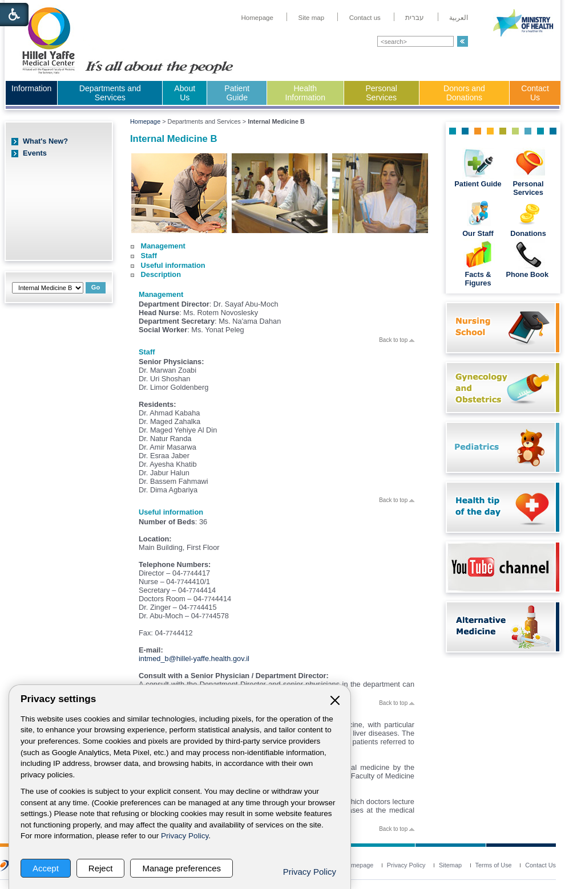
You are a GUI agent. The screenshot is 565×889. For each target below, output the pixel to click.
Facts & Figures (478, 278)
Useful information (173, 265)
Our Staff (478, 233)
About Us (184, 93)
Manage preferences (181, 868)
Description (161, 274)
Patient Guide (236, 93)
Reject (100, 868)
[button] (462, 41)
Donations (528, 233)
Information (31, 88)
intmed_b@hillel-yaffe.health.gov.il (194, 658)
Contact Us (535, 93)
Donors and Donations (464, 93)
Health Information (305, 93)
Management (163, 246)
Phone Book (528, 274)
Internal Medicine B (173, 138)
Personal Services (381, 93)
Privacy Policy (184, 835)
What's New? (45, 141)
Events (35, 153)
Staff (149, 255)
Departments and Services (110, 93)
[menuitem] (257, 18)
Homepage (145, 121)
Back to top (396, 340)
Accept (46, 868)
